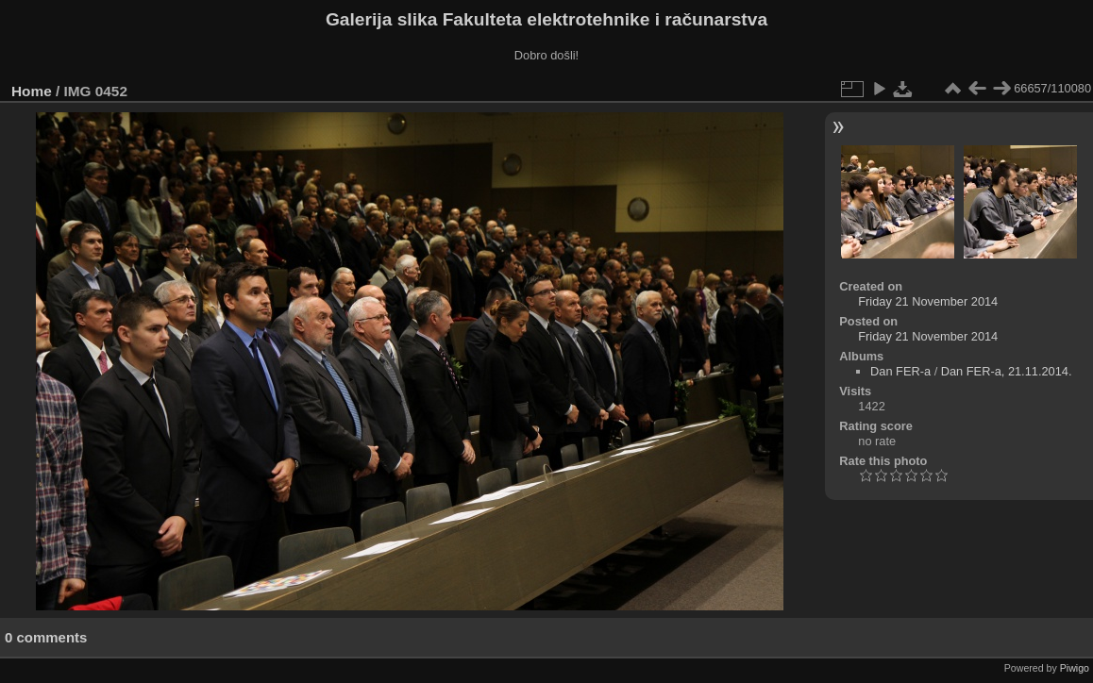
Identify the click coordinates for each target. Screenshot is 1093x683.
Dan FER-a (900, 371)
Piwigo (1074, 668)
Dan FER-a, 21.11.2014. (1006, 371)
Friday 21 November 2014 (928, 301)
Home (31, 91)
